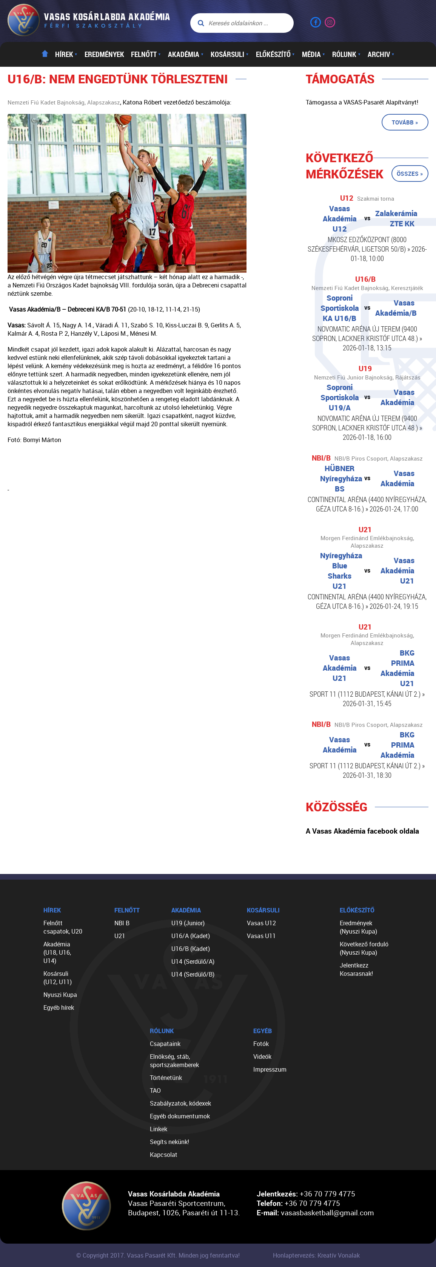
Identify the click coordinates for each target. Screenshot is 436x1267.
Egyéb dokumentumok (180, 1116)
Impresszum (270, 1069)
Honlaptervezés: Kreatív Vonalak (316, 1255)
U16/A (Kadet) (190, 936)
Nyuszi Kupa (60, 995)
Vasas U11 (261, 936)
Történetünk (166, 1077)
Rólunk (346, 54)
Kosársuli (230, 54)
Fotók (261, 1044)
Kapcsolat (163, 1154)
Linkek (158, 1129)
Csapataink (165, 1044)
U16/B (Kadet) (190, 948)
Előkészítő (275, 54)
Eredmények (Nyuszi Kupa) (358, 927)
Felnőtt (146, 54)
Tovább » (405, 122)
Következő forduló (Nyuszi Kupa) (364, 948)
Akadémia (186, 54)
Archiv (381, 54)
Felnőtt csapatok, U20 (62, 927)
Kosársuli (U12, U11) (57, 977)
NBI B (121, 923)
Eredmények (104, 54)
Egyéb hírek (58, 1007)
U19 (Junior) (188, 923)
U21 (119, 936)
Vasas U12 (261, 923)
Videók (262, 1056)
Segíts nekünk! (169, 1142)
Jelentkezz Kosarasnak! (356, 969)
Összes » (410, 173)
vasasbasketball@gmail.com (327, 1212)
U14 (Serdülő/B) (192, 974)
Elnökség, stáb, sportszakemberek (174, 1060)
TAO (155, 1090)
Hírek (66, 54)
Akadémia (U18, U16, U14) (57, 952)
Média (313, 54)
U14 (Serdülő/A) (192, 961)
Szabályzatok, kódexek (180, 1103)
